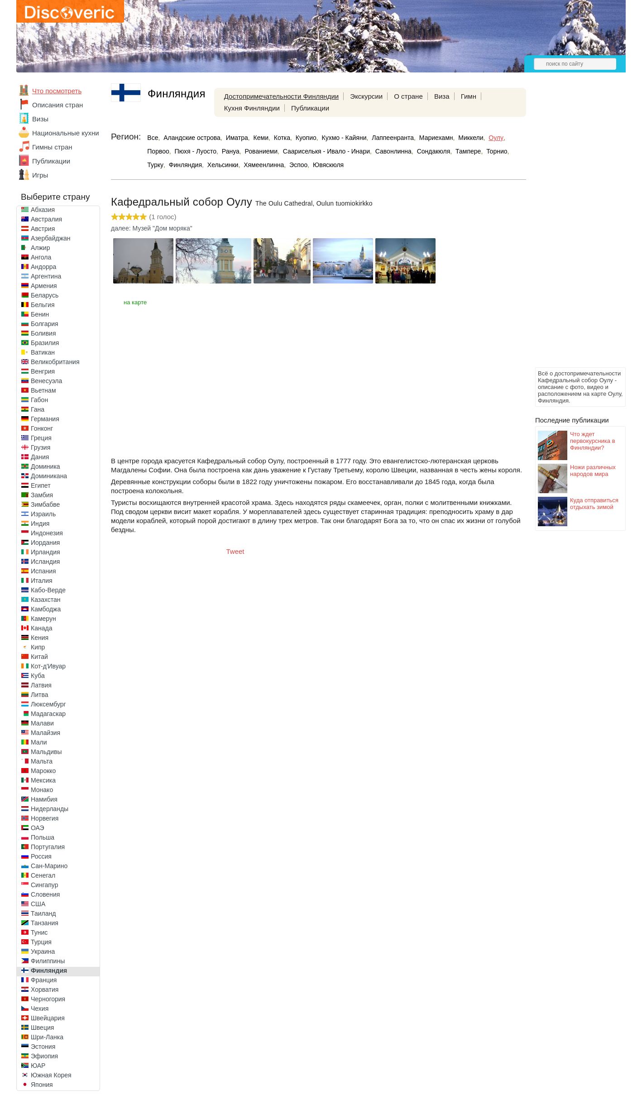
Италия (42, 580)
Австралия (46, 219)
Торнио (496, 151)
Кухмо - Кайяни (344, 137)
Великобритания (55, 361)
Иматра (237, 137)
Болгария (44, 323)
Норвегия (44, 818)
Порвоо (158, 151)
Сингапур (44, 885)
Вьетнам (43, 390)
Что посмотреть (56, 91)
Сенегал (43, 875)
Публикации (51, 161)
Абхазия (43, 209)
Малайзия (45, 732)
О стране (408, 96)
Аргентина (46, 276)
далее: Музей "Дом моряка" (151, 228)
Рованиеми (261, 151)
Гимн (468, 96)
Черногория (48, 999)
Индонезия (47, 533)
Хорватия (44, 989)
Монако (42, 789)
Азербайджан (51, 238)
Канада (41, 628)
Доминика (45, 466)
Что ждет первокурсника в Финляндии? (592, 441)
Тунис (39, 932)
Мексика (43, 780)
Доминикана (49, 476)
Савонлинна (393, 151)
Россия (41, 856)
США (38, 904)
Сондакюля (433, 151)
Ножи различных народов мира (593, 470)
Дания (40, 457)
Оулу (496, 137)
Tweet (235, 551)
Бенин (40, 314)
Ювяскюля (328, 164)
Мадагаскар (48, 713)
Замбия (42, 495)
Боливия (43, 333)
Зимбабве (45, 504)
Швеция (42, 1027)
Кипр (38, 647)
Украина (43, 951)
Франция (44, 980)
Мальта (42, 761)
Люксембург (48, 704)
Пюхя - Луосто (195, 151)
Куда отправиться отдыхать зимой (594, 503)
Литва (39, 694)
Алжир (40, 247)
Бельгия (42, 304)
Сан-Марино (49, 865)
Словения (45, 894)
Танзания (44, 923)
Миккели (470, 137)
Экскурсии (366, 96)
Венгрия (43, 371)
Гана (37, 409)
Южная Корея (51, 1075)
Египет (41, 485)
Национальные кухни (65, 133)
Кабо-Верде (48, 590)
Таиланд (43, 913)
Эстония (43, 1046)
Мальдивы (46, 751)
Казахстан (46, 599)
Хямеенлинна (264, 164)
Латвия (41, 685)
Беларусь (44, 295)
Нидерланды (49, 808)
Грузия (40, 447)
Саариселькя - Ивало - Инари (326, 151)
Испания (43, 571)
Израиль (43, 514)
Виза (442, 96)
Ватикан (43, 352)
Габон (39, 399)
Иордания (45, 542)
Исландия (45, 561)
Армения (44, 285)
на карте (135, 302)
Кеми (261, 137)
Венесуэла (46, 380)
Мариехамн (436, 137)
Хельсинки (223, 164)
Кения (39, 637)
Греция (41, 438)
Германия (45, 419)
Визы (40, 119)
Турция (41, 942)
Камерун (43, 618)
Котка (282, 137)
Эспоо (298, 164)
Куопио (306, 137)
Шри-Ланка (47, 1037)
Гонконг (42, 428)
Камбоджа (46, 609)
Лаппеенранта (393, 137)
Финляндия (49, 970)
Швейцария (48, 1018)
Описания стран (57, 105)
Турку (155, 164)
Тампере (468, 151)
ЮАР (38, 1065)
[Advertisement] (571, 229)
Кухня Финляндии (252, 108)
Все (152, 137)
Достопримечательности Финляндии (281, 96)
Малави (42, 723)
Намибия (44, 799)
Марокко (43, 770)
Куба (38, 675)
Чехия (39, 1008)
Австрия (43, 228)
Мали (39, 742)
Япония (42, 1084)
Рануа (231, 151)
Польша (42, 837)
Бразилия (45, 342)
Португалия (48, 846)
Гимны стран (52, 147)
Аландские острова (191, 137)
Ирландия (45, 552)
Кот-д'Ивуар (48, 666)
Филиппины (48, 961)
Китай (39, 656)
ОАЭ (37, 827)
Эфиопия (44, 1056)
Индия (40, 523)
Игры (40, 175)
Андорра (43, 266)
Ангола (41, 257)
